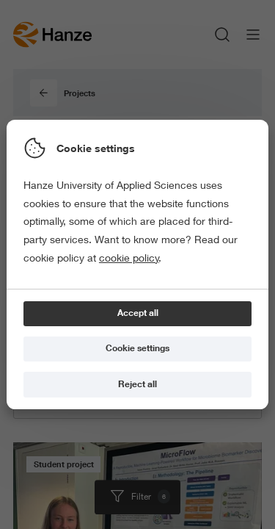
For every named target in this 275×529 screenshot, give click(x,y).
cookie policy (129, 258)
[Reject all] (137, 384)
